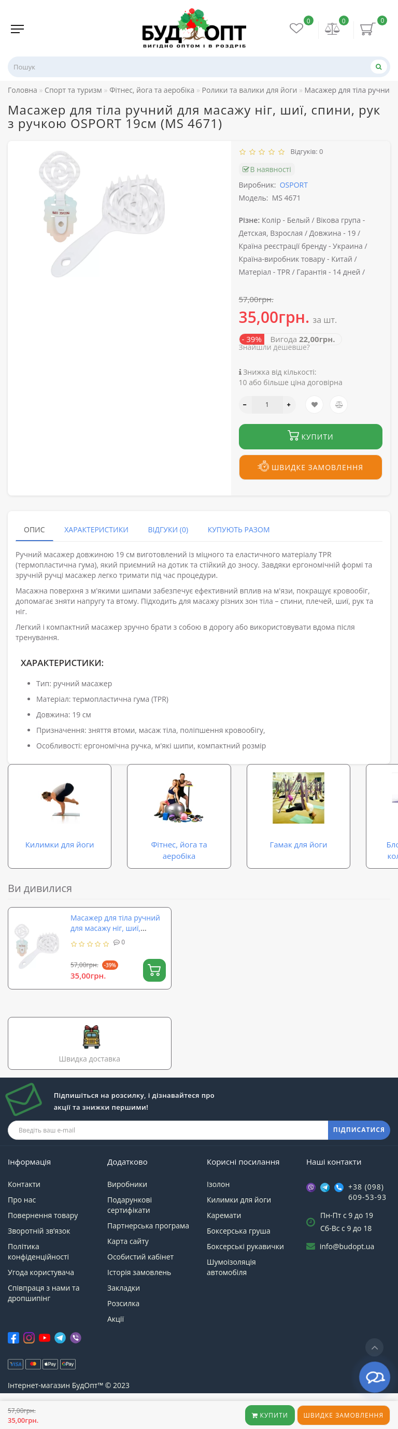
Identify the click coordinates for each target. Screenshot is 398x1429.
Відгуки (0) (168, 529)
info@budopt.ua (347, 1271)
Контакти (24, 1208)
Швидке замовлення (343, 1415)
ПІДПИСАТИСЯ (359, 1154)
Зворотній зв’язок (39, 1255)
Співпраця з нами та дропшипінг (43, 1317)
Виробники (127, 1208)
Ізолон (218, 1208)
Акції (115, 1343)
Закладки (123, 1312)
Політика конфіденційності (38, 1276)
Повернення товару (43, 1239)
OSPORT (294, 185)
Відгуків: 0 (305, 151)
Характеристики (96, 529)
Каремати (224, 1239)
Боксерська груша (239, 1255)
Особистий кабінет (140, 1281)
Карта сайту (128, 1265)
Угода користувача (41, 1296)
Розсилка (123, 1328)
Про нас (22, 1224)
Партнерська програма (148, 1250)
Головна (22, 90)
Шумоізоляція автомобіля (231, 1291)
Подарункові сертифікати (129, 1229)
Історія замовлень (139, 1296)
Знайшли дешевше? (274, 347)
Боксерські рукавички (245, 1271)
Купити (270, 1415)
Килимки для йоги (239, 1224)
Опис (34, 529)
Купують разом (239, 529)
